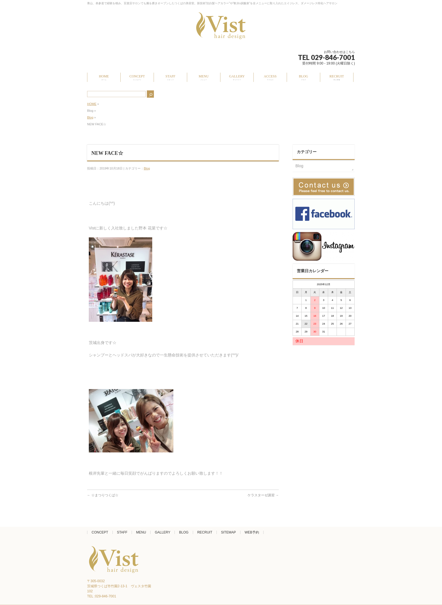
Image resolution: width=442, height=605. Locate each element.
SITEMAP (228, 532)
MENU (141, 532)
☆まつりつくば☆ (102, 495)
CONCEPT (100, 532)
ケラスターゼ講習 (263, 495)
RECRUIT (204, 532)
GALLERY (162, 532)
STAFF (122, 532)
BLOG (183, 532)
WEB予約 (252, 532)
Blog (90, 117)
